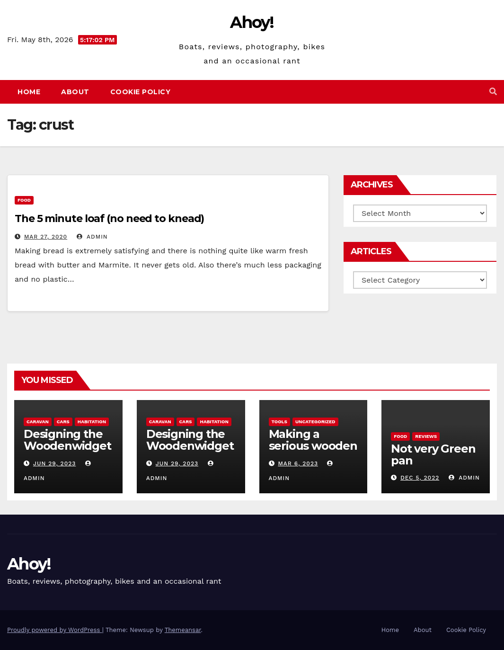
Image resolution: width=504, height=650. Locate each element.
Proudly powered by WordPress (54, 629)
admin (92, 236)
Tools (279, 421)
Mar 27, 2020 (45, 236)
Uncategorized (315, 421)
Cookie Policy (140, 92)
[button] (493, 91)
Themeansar (183, 629)
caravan (38, 421)
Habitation (92, 421)
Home (29, 92)
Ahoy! (252, 22)
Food (24, 200)
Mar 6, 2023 (298, 463)
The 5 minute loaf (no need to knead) (109, 218)
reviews (426, 436)
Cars (63, 421)
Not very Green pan (433, 454)
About (75, 92)
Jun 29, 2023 (54, 463)
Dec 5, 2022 (419, 477)
